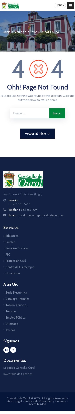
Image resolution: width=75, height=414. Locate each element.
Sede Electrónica (16, 292)
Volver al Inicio (37, 134)
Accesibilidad (37, 404)
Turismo (11, 311)
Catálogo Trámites (17, 298)
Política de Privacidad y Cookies (45, 401)
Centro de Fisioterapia (20, 267)
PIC (8, 254)
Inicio (6, 32)
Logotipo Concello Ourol (19, 367)
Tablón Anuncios (17, 305)
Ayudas (10, 330)
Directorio (12, 323)
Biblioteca (12, 235)
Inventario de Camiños (18, 374)
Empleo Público (16, 317)
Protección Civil (16, 260)
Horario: (13, 200)
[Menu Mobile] (70, 5)
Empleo (10, 242)
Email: (36, 215)
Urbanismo (13, 273)
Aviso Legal (14, 401)
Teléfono (22, 209)
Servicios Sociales (17, 248)
